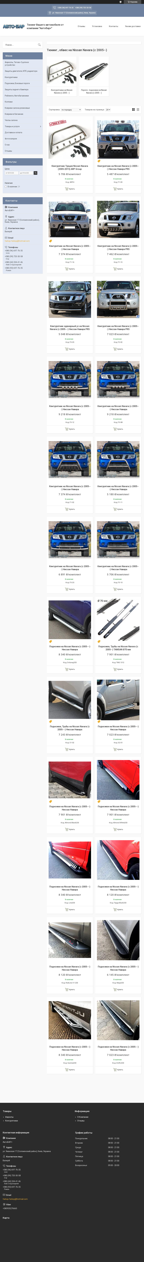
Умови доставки (133, 26)
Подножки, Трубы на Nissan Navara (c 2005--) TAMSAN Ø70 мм (118, 648)
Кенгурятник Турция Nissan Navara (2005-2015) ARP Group (70, 167)
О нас (7, 145)
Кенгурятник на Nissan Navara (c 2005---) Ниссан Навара (69, 247)
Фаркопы (9, 1117)
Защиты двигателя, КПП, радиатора (21, 71)
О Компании (82, 1117)
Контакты (113, 26)
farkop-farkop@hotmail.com (17, 241)
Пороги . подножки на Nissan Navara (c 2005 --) (94, 91)
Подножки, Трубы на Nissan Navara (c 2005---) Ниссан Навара (70, 728)
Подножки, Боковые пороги (17, 83)
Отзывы (81, 26)
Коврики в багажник (14, 114)
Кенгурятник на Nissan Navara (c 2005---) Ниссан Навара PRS (118, 167)
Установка (97, 26)
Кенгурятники (11, 77)
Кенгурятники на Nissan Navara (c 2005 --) (61, 91)
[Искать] (39, 45)
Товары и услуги (12, 126)
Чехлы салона (11, 120)
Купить (72, 189)
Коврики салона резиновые (17, 108)
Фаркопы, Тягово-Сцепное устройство (17, 63)
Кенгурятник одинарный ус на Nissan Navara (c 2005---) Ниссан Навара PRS (70, 328)
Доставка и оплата (13, 132)
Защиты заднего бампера (16, 89)
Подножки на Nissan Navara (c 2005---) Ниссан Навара (69, 648)
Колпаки (9, 102)
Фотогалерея (11, 139)
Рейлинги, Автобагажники (17, 96)
